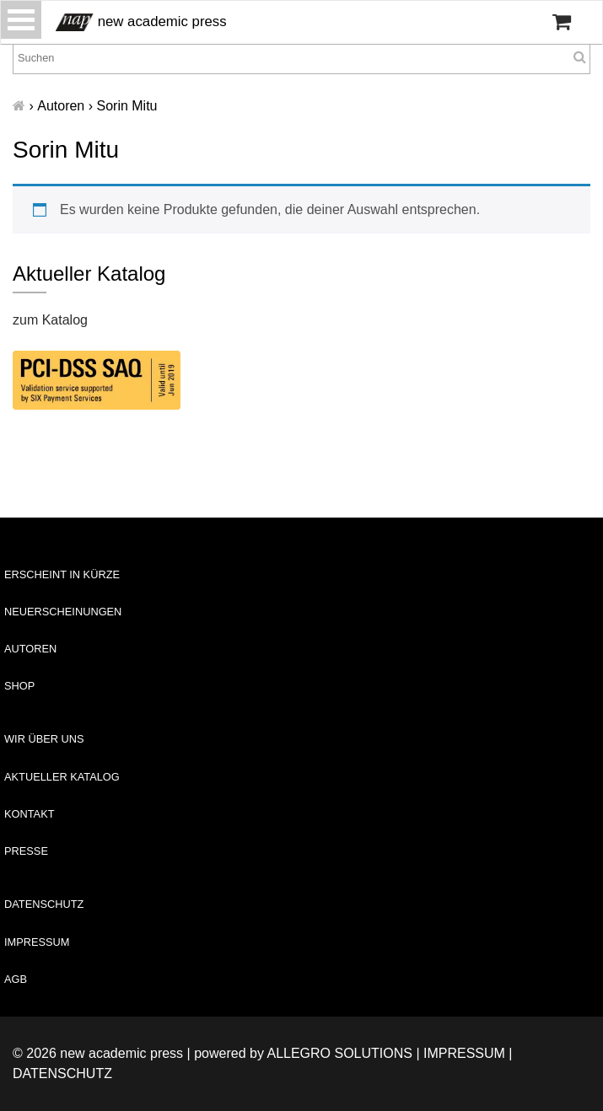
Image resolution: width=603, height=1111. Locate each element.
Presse (26, 851)
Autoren (30, 648)
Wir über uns (44, 739)
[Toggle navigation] (21, 20)
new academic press (141, 22)
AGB (15, 979)
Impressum (37, 942)
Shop (19, 685)
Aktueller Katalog (62, 776)
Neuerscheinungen (62, 611)
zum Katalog (50, 320)
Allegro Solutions (339, 1053)
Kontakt (29, 814)
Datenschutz (43, 904)
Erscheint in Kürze (62, 574)
